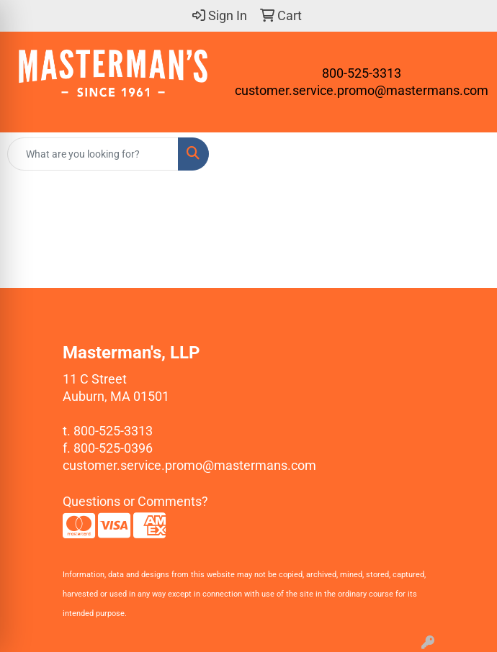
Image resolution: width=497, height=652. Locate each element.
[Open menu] (468, 154)
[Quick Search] (93, 154)
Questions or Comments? (135, 501)
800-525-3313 (361, 73)
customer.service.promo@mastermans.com (361, 90)
